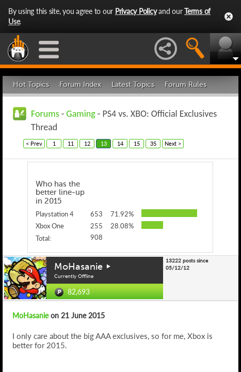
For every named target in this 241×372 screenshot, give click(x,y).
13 (104, 143)
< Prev (34, 143)
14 (120, 143)
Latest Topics (132, 84)
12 (87, 143)
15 (137, 143)
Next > (173, 143)
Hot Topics (31, 84)
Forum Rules (185, 84)
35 (153, 143)
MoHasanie (78, 266)
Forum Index (80, 84)
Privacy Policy (136, 11)
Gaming (80, 113)
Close (228, 16)
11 (71, 143)
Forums (45, 113)
